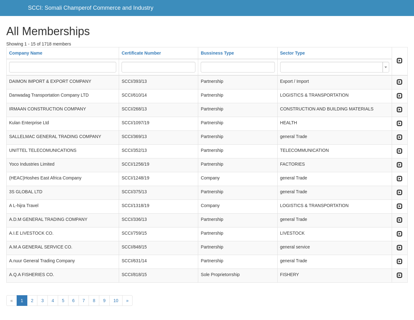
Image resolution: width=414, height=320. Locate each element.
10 (115, 300)
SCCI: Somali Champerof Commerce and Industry (90, 8)
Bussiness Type (217, 53)
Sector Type (292, 53)
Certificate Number (141, 53)
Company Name (25, 53)
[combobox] (334, 67)
